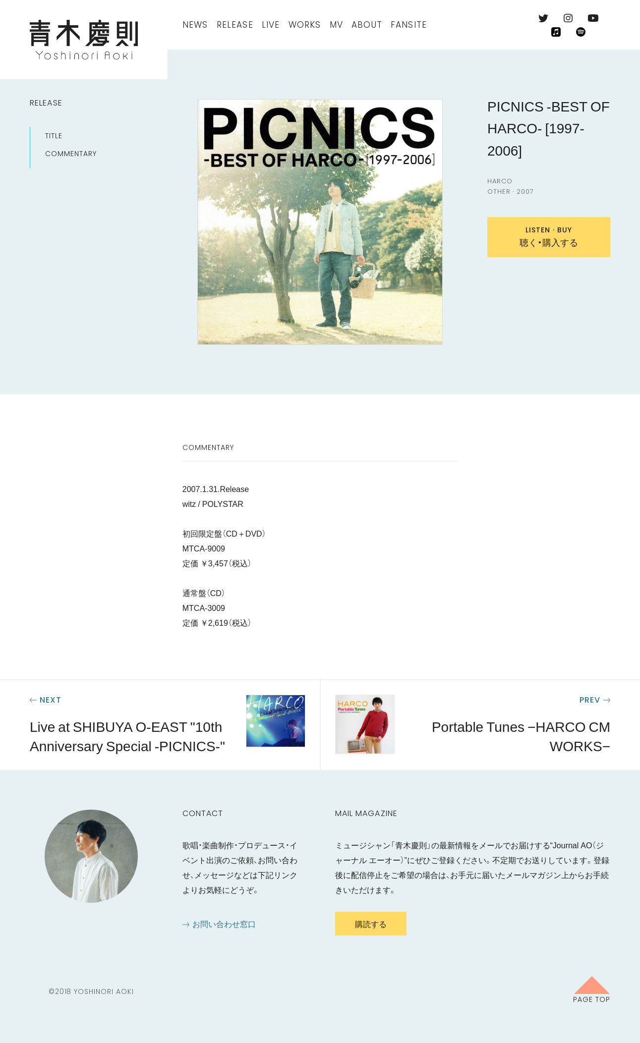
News (195, 25)
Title (53, 136)
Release (235, 25)
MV (336, 25)
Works (305, 25)
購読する (371, 924)
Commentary (71, 154)
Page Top (591, 998)
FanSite (409, 25)
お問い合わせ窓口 (224, 924)
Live (271, 25)
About (366, 25)
